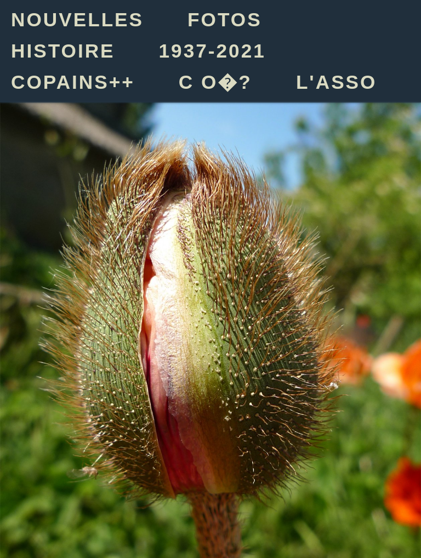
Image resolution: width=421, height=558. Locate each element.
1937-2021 (212, 50)
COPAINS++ (73, 82)
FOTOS (224, 19)
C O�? (215, 82)
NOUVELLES (77, 19)
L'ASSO (336, 82)
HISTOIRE (63, 50)
